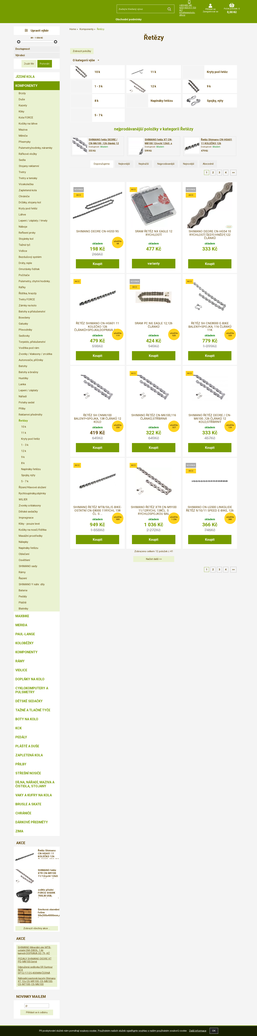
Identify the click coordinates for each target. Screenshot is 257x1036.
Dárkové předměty (31, 822)
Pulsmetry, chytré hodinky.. (35, 281)
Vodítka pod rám (29, 347)
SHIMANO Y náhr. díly (32, 584)
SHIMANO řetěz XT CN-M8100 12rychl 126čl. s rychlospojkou (158, 143)
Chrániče (24, 196)
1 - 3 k (99, 86)
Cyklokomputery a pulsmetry (31, 690)
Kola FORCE (26, 117)
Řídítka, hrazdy (28, 293)
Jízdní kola (25, 77)
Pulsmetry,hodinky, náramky (35, 147)
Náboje (23, 226)
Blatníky (23, 608)
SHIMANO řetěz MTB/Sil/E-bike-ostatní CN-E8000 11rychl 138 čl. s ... (97, 510)
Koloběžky (24, 643)
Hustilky (23, 378)
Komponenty (26, 86)
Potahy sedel (26, 402)
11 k (153, 72)
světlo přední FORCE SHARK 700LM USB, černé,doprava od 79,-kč (48, 893)
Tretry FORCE (27, 299)
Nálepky (23, 541)
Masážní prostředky (30, 535)
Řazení (23, 578)
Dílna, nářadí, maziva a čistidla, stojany (34, 784)
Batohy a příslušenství (32, 311)
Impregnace (26, 517)
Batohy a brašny (28, 372)
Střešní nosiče (28, 773)
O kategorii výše (84, 60)
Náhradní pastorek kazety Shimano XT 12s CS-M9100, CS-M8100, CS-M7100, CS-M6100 (37, 981)
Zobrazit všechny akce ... (36, 928)
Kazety (23, 105)
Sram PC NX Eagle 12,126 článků (153, 325)
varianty (154, 263)
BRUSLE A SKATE (28, 804)
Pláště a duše (27, 746)
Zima (19, 831)
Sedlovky (24, 335)
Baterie (23, 590)
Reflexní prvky (27, 232)
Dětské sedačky (28, 511)
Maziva (23, 129)
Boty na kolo (26, 719)
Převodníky (25, 329)
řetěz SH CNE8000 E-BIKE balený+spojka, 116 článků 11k (209, 327)
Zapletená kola (28, 190)
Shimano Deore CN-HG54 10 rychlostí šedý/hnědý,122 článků (210, 235)
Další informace (197, 1030)
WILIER (23, 499)
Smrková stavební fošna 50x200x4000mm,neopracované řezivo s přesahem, (49, 913)
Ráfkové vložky (28, 153)
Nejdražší (143, 163)
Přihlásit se (210, 9)
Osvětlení (24, 560)
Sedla (22, 160)
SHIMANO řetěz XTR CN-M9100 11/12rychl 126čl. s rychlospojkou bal (48, 874)
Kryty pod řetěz (217, 72)
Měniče (23, 135)
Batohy (23, 366)
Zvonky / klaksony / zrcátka (35, 354)
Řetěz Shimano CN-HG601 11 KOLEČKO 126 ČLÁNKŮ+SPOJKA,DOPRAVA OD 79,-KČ (49, 854)
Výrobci (20, 55)
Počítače (24, 275)
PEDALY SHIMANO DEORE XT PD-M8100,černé (34, 960)
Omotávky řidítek (29, 269)
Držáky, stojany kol (30, 202)
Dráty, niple (25, 263)
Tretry (22, 172)
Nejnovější (188, 163)
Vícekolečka (26, 184)
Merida (21, 625)
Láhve (22, 214)
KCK (18, 728)
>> (233, 172)
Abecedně (208, 163)
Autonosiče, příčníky (31, 360)
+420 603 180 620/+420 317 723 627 (187, 7)
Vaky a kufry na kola (33, 795)
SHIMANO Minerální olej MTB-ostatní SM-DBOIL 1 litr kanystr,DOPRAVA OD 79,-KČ (34, 950)
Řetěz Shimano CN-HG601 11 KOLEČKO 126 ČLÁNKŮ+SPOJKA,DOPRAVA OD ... (97, 327)
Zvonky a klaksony (30, 505)
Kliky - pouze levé (29, 523)
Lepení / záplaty (28, 390)
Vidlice (23, 250)
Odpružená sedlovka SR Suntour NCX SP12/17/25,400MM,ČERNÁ (35, 970)
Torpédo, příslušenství (32, 341)
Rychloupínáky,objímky (32, 493)
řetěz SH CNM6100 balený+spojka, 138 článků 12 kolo (97, 419)
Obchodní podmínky (129, 19)
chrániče (23, 813)
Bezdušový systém (30, 257)
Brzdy (22, 93)
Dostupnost (22, 48)
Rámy (22, 572)
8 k (97, 100)
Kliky (21, 111)
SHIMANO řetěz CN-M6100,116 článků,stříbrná (153, 417)
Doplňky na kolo (29, 679)
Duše (22, 99)
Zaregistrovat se (210, 11)
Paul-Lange (25, 634)
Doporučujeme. (102, 163)
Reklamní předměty (30, 414)
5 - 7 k (99, 115)
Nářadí (23, 396)
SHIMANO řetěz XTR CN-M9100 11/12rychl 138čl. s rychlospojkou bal (154, 510)
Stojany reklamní (29, 166)
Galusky (23, 323)
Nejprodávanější (165, 163)
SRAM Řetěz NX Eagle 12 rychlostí (153, 233)
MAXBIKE (22, 616)
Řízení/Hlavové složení (32, 487)
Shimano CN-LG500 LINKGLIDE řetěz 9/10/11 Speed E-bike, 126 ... (210, 510)
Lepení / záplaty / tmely (33, 220)
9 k (209, 86)
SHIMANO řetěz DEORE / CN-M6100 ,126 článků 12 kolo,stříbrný (104, 143)
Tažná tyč (24, 244)
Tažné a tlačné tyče (32, 710)
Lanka (22, 384)
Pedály (23, 596)
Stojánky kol (26, 238)
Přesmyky (24, 141)
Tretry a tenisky (28, 178)
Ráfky (22, 287)
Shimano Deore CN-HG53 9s (97, 231)
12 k (153, 86)
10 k (97, 72)
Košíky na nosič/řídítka (32, 529)
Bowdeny (24, 317)
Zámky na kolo (28, 305)
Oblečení (24, 554)
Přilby (22, 408)
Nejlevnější (124, 163)
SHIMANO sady (28, 566)
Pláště (22, 602)
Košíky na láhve (28, 123)
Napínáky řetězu (162, 100)
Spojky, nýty (215, 100)
